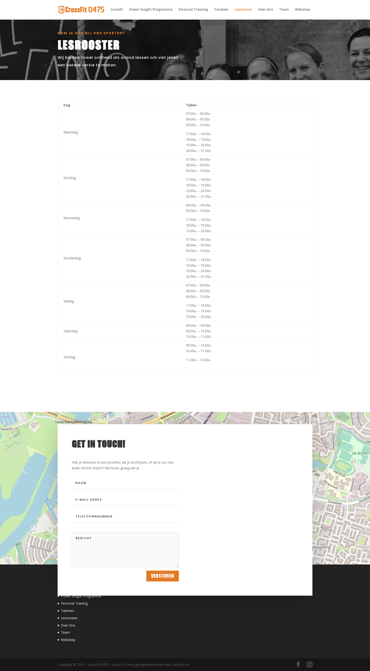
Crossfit (116, 10)
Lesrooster (243, 10)
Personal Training (193, 10)
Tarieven (221, 10)
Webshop (302, 10)
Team (284, 10)
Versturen (162, 579)
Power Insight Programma (150, 10)
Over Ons (265, 10)
